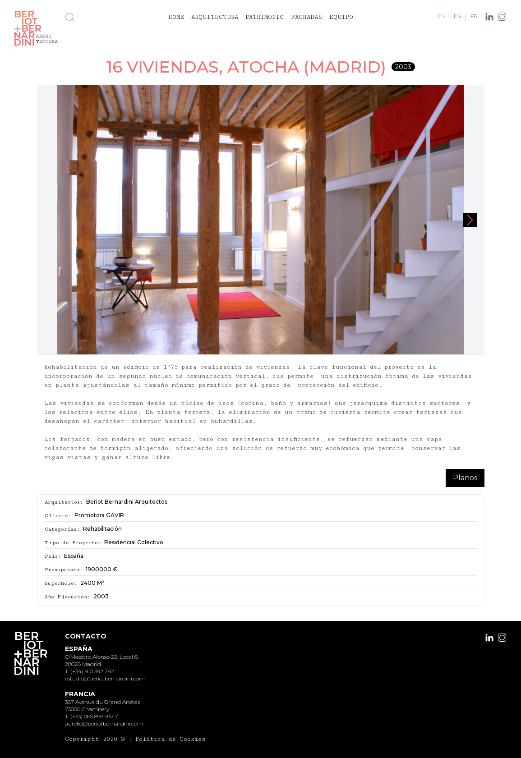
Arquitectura (214, 17)
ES (441, 16)
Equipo (341, 17)
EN (457, 16)
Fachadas (306, 17)
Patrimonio (264, 17)
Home (176, 17)
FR (474, 16)
